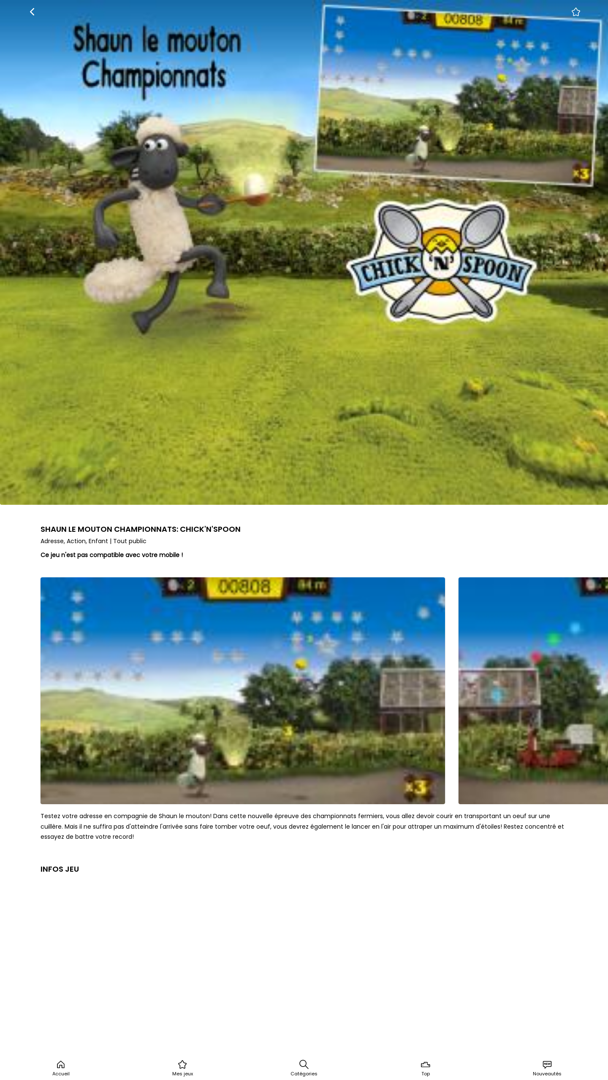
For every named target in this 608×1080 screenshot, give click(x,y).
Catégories (304, 1068)
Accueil (61, 1068)
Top (426, 1068)
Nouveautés (547, 1068)
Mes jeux (182, 1068)
